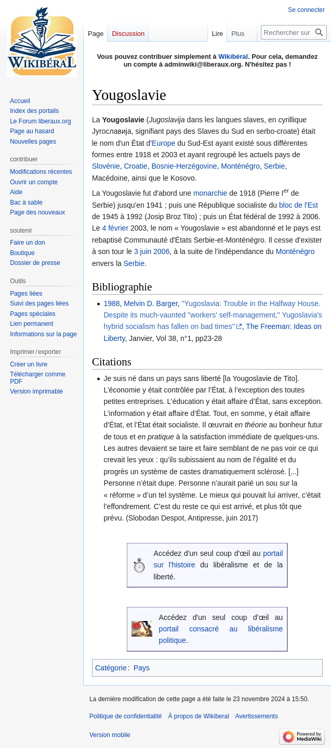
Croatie (135, 166)
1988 (111, 303)
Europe (163, 143)
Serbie (274, 166)
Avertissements (256, 716)
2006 (161, 251)
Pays (142, 668)
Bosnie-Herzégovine (184, 166)
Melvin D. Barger (150, 303)
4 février (115, 228)
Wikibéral (233, 56)
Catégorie (111, 668)
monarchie (210, 193)
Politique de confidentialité (125, 716)
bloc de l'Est (298, 205)
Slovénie (106, 166)
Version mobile (109, 735)
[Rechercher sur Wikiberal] (294, 32)
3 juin (142, 251)
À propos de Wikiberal (198, 716)
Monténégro (240, 166)
